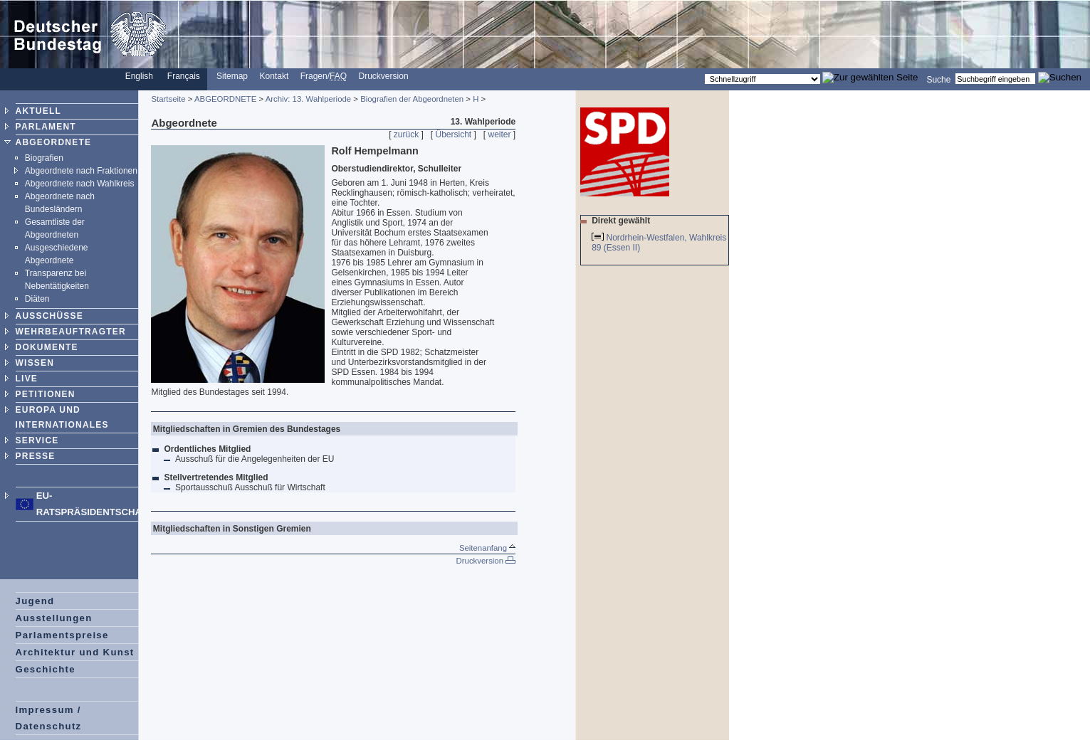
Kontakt (274, 76)
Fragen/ (323, 76)
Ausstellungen (54, 618)
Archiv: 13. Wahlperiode (309, 99)
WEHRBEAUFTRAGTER (71, 332)
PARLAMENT (46, 127)
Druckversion (384, 76)
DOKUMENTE (47, 347)
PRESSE (36, 456)
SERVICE (37, 440)
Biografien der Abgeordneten (411, 99)
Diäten (37, 299)
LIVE (27, 379)
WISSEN (35, 363)
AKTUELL (38, 111)
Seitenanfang (487, 548)
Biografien (44, 158)
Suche (938, 79)
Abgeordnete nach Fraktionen (81, 171)
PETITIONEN (45, 394)
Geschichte (45, 669)
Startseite (168, 99)
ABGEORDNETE (54, 142)
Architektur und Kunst (75, 652)
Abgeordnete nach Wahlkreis (80, 184)
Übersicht (453, 134)
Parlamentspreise (62, 635)
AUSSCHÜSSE (49, 316)
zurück (406, 134)
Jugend (35, 601)
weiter (499, 134)
